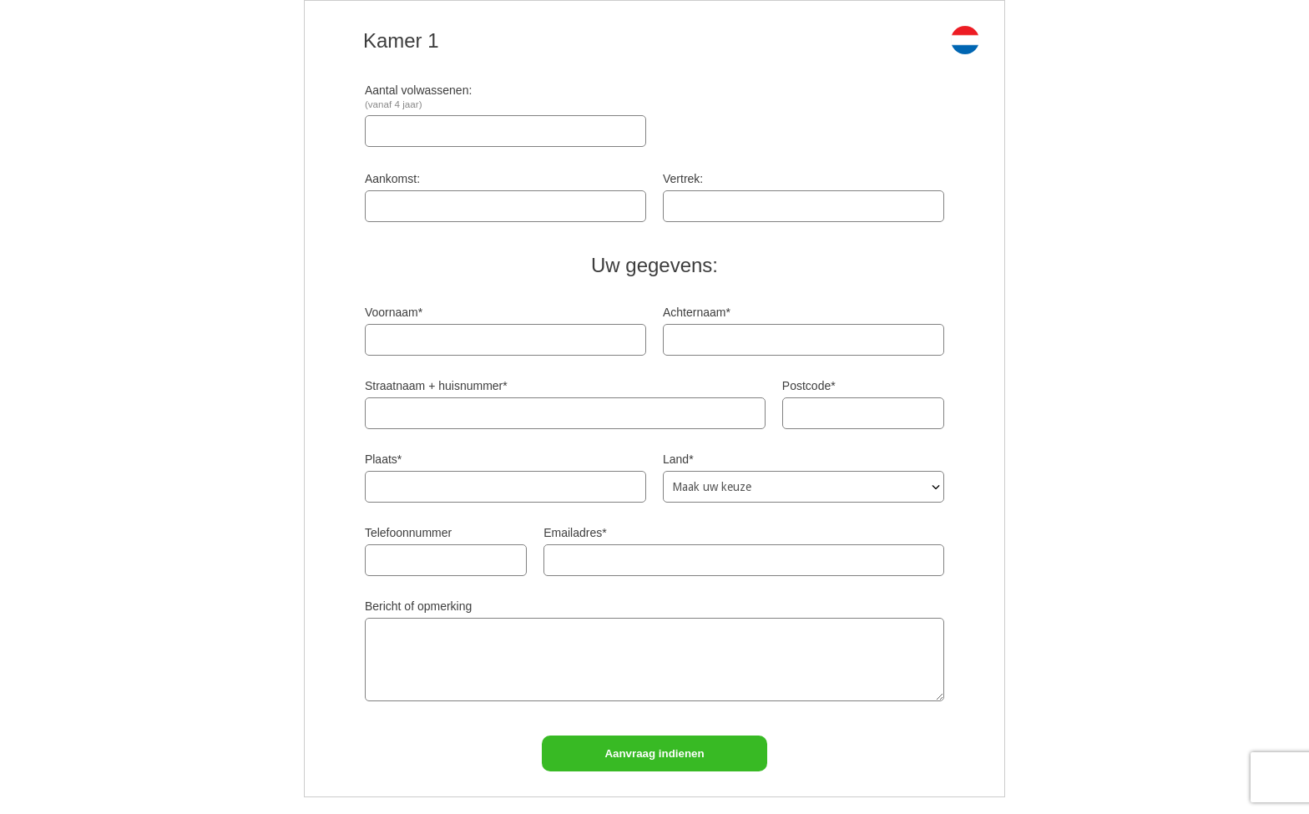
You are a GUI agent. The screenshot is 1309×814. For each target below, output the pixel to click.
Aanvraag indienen (654, 753)
